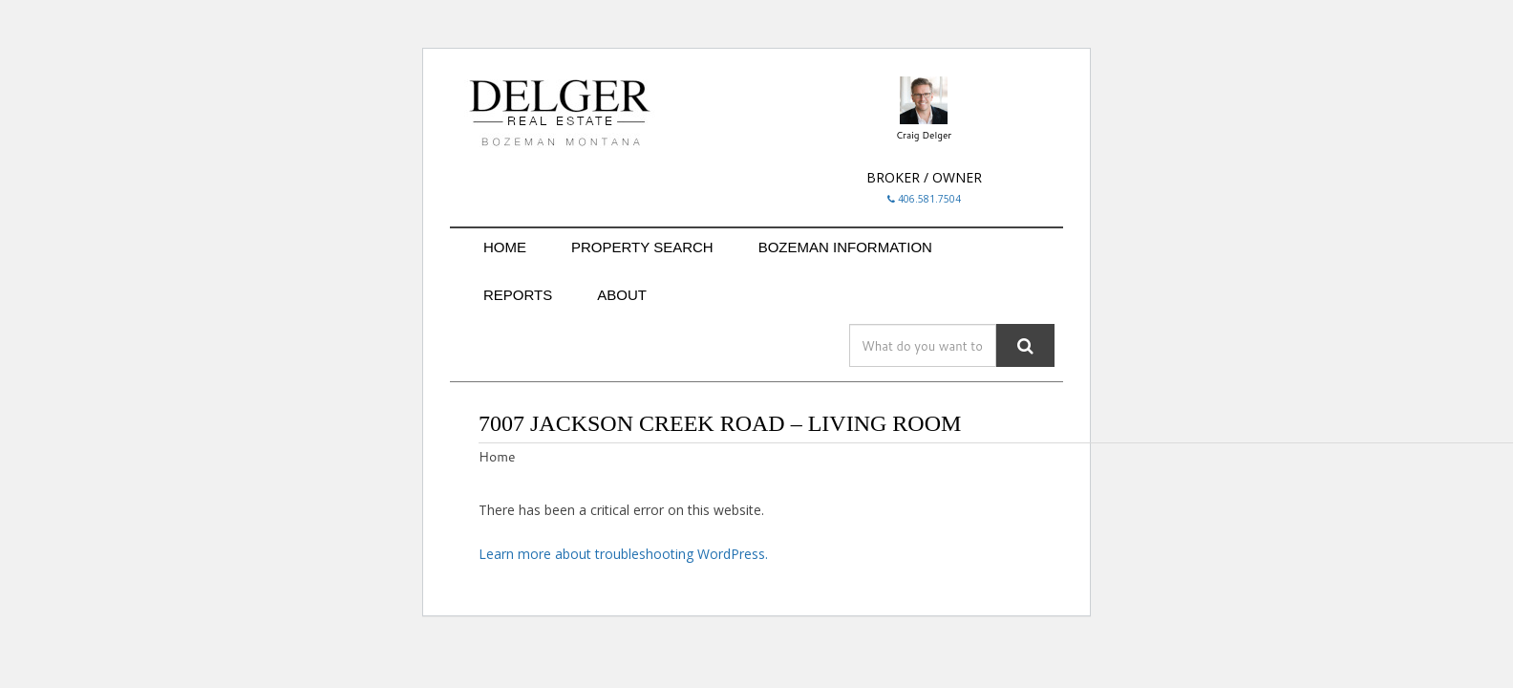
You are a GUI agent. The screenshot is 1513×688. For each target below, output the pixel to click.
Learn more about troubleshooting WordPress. (623, 554)
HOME (504, 247)
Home (497, 456)
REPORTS (517, 295)
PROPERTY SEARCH (642, 247)
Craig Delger (923, 134)
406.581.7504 (924, 198)
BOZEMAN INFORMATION (845, 247)
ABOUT (622, 295)
